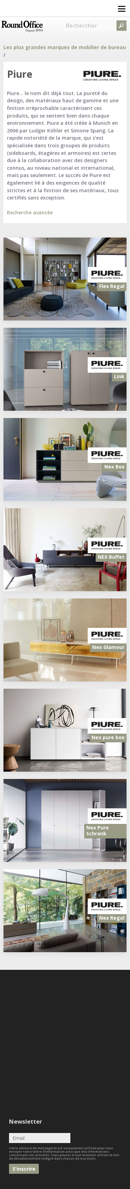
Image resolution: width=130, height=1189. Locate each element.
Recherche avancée (30, 212)
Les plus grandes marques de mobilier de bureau (64, 47)
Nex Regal (111, 917)
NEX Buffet (111, 557)
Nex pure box (108, 737)
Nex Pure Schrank (97, 830)
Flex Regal (111, 286)
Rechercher (81, 25)
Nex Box (114, 466)
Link (119, 376)
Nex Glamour (108, 647)
